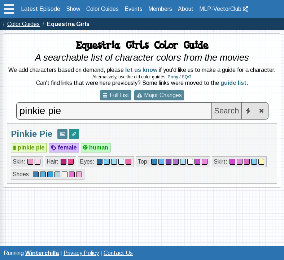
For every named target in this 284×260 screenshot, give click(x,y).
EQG (187, 76)
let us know (141, 70)
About (185, 9)
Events (133, 9)
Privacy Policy (81, 253)
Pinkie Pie (31, 134)
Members (160, 9)
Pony (172, 76)
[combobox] (114, 111)
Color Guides (102, 9)
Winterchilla (42, 253)
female (67, 147)
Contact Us (118, 253)
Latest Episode (40, 9)
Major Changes (163, 95)
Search (226, 110)
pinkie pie (31, 147)
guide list (233, 83)
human (98, 147)
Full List (119, 95)
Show (73, 9)
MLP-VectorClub (220, 9)
